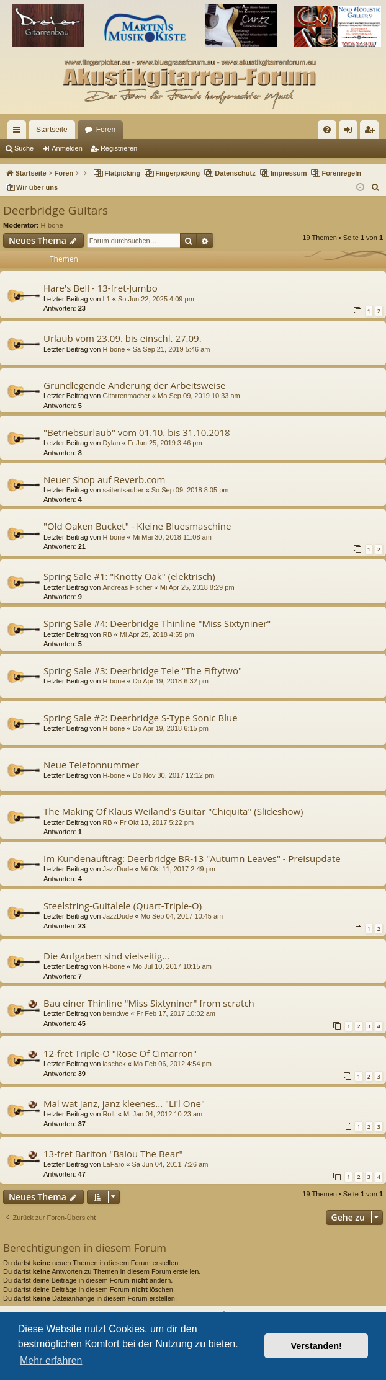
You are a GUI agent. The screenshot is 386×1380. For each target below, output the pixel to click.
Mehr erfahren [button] (51, 1360)
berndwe (115, 1013)
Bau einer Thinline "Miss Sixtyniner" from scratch (148, 1003)
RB (107, 634)
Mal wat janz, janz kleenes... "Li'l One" (124, 1103)
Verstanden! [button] (316, 1346)
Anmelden (67, 148)
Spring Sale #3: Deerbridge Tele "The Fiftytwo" (142, 670)
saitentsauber (122, 490)
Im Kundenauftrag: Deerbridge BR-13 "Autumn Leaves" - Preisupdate (192, 858)
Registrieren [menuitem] (372, 132)
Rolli (108, 1114)
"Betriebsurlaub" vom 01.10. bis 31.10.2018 (136, 432)
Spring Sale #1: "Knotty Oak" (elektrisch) (129, 576)
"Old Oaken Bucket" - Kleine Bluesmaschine (137, 526)
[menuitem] (327, 129)
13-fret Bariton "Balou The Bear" (112, 1153)
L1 (106, 299)
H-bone (52, 225)
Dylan (111, 443)
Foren (105, 129)
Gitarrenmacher (126, 395)
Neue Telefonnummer (91, 765)
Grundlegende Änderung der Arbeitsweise (134, 385)
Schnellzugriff (19, 132)
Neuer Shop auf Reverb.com (104, 479)
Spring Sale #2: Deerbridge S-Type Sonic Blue (140, 717)
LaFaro (113, 1164)
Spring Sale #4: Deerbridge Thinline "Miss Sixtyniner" (157, 623)
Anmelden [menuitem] (350, 132)
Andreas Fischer (127, 587)
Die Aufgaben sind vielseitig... (106, 956)
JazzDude (117, 869)
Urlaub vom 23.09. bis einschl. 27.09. (122, 338)
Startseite (52, 129)
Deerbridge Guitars (55, 210)
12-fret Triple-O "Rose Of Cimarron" (120, 1053)
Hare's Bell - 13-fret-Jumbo (100, 288)
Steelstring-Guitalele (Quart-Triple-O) (122, 905)
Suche (24, 148)
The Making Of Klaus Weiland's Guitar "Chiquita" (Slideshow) (173, 811)
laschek (113, 1063)
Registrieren (119, 148)
